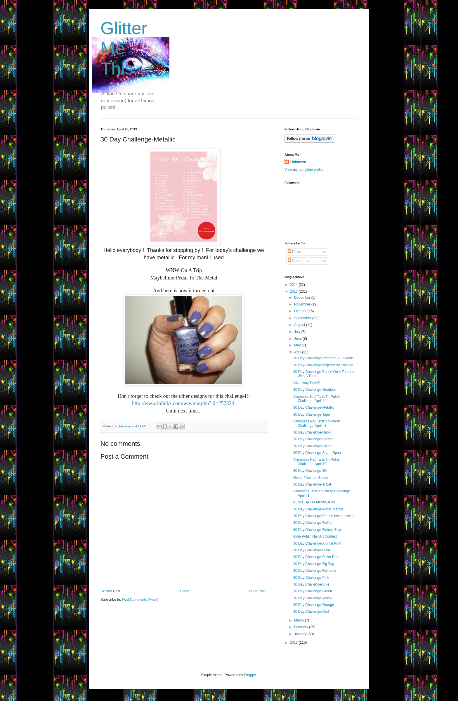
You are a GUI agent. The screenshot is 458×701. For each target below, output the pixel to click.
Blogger (250, 675)
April (298, 352)
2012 (294, 642)
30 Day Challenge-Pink (311, 578)
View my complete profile (303, 170)
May (298, 345)
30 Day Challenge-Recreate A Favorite (323, 358)
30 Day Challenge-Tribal (312, 484)
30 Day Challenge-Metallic (313, 407)
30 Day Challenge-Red (311, 612)
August (300, 325)
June (298, 338)
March (299, 620)
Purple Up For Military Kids (314, 502)
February (301, 627)
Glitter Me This (123, 48)
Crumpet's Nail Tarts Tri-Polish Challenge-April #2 (316, 461)
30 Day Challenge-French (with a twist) (323, 516)
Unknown (298, 162)
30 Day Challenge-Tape (311, 414)
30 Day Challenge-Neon (312, 432)
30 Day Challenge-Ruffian (313, 523)
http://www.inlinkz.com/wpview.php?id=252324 (183, 403)
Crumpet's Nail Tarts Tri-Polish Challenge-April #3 (316, 423)
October (301, 311)
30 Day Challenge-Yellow (312, 598)
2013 (294, 291)
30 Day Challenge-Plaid (311, 550)
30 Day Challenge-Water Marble (318, 509)
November (302, 304)
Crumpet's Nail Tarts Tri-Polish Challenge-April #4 (316, 399)
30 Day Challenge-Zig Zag (313, 564)
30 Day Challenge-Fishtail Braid (318, 530)
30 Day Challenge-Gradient (314, 390)
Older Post (257, 591)
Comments (298, 261)
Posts (294, 252)
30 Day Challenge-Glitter (312, 446)
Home (184, 591)
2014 (294, 285)
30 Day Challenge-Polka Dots (316, 557)
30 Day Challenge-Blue (311, 584)
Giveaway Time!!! (306, 383)
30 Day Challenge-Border (313, 439)
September (303, 318)
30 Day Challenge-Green (312, 591)
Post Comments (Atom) (140, 600)
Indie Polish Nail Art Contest (315, 536)
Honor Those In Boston (311, 478)
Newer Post (111, 591)
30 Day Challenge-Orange (313, 605)
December (302, 298)
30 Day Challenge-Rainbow (314, 571)
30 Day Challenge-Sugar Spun (317, 453)
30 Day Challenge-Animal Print (317, 543)
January (301, 634)
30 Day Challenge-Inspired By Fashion (323, 365)
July (297, 332)
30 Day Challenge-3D (310, 471)
